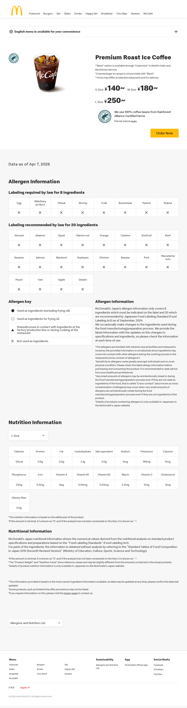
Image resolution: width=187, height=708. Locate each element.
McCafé (148, 13)
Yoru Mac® (42, 676)
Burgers (48, 13)
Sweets (135, 13)
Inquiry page (70, 593)
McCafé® (13, 680)
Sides (67, 13)
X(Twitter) (158, 671)
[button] (28, 436)
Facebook (158, 667)
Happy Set (92, 13)
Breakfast (107, 13)
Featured (34, 13)
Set (59, 13)
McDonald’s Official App (136, 667)
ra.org (134, 121)
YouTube (158, 676)
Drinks (78, 13)
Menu (12, 661)
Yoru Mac (121, 13)
